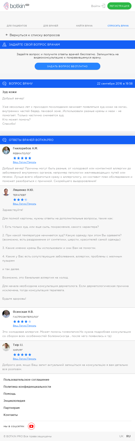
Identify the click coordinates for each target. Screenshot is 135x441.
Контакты (11, 414)
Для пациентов (17, 26)
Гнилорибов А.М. (25, 148)
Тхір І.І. (18, 344)
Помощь (10, 393)
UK (121, 436)
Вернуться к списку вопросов (32, 35)
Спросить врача (118, 26)
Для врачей (50, 26)
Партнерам (12, 407)
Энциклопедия (14, 400)
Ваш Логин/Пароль (24, 162)
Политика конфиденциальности (27, 386)
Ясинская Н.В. (23, 311)
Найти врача (84, 26)
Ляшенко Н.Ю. (23, 189)
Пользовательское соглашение (26, 379)
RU (128, 436)
